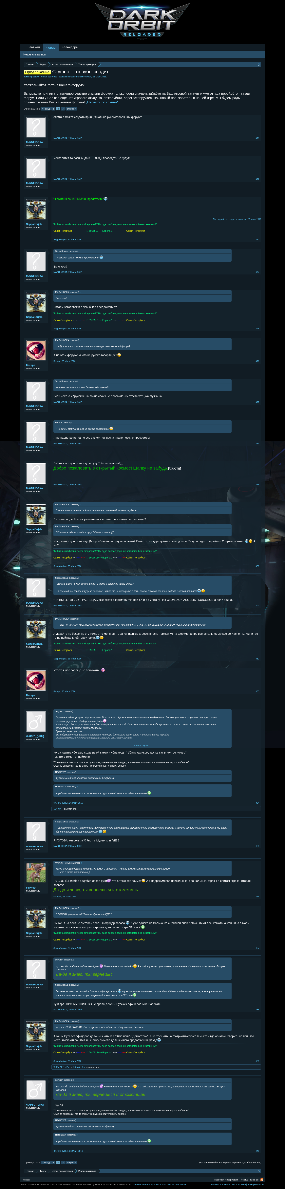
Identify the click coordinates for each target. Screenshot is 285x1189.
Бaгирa (30, 365)
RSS (261, 1179)
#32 (257, 658)
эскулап (87, 76)
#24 (257, 272)
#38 (257, 1009)
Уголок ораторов (49, 76)
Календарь (70, 47)
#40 (257, 1151)
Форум (51, 47)
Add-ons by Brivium (161, 1184)
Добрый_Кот (78, 1067)
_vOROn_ (57, 809)
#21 (257, 138)
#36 (257, 896)
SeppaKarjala (34, 224)
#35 (257, 846)
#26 (257, 361)
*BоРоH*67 (58, 1067)
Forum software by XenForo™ (103, 1184)
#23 (257, 239)
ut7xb (67, 1067)
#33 (257, 691)
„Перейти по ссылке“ (102, 102)
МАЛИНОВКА (34, 142)
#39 (257, 1061)
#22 (257, 179)
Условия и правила (220, 1184)
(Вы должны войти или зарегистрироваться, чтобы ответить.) (230, 1162)
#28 (257, 443)
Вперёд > (71, 109)
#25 (257, 328)
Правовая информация (226, 1180)
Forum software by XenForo (48, 1184)
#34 (257, 803)
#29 (257, 484)
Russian (26, 1180)
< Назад (46, 109)
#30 (257, 566)
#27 (257, 402)
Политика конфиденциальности (248, 1184)
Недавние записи (34, 54)
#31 (257, 605)
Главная (34, 47)
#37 (257, 948)
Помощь (244, 1180)
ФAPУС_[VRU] (35, 736)
